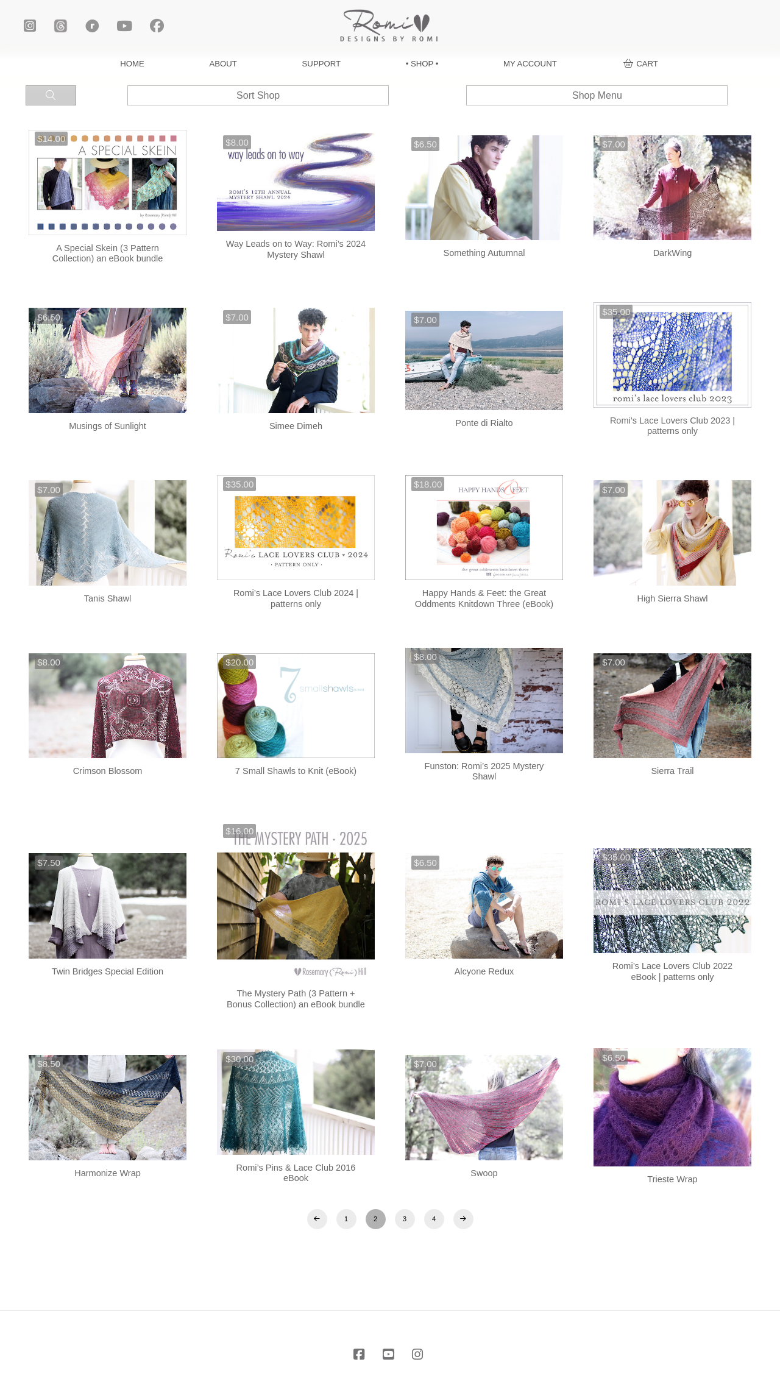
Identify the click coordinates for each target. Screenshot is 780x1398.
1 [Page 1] (346, 1218)
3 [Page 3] (404, 1218)
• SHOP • (422, 63)
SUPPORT (321, 63)
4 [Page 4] (434, 1218)
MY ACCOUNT (530, 63)
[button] (641, 64)
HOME (132, 63)
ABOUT (223, 63)
